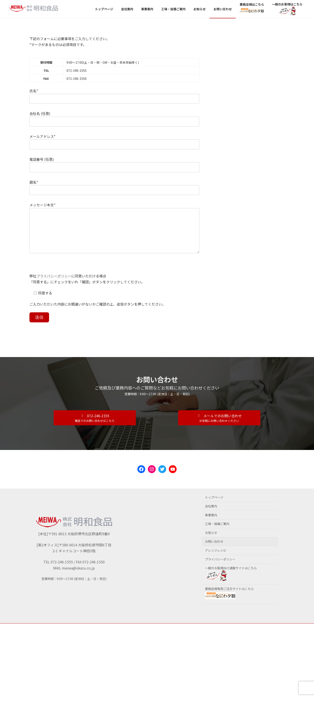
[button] (95, 426)
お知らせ (211, 541)
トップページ (214, 506)
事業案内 (211, 523)
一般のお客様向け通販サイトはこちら (231, 582)
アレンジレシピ (215, 559)
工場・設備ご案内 (217, 532)
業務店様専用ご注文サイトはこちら (229, 601)
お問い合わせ (214, 550)
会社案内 (211, 515)
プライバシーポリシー (53, 284)
